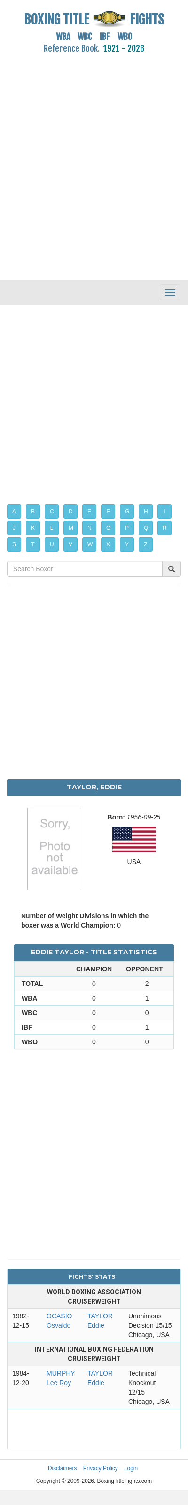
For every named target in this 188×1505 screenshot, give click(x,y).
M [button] (71, 528)
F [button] (108, 511)
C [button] (52, 511)
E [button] (89, 511)
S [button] (14, 544)
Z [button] (145, 544)
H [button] (146, 511)
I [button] (164, 511)
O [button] (108, 528)
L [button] (52, 528)
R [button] (165, 528)
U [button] (52, 544)
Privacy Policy (100, 1468)
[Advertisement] (88, 161)
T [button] (32, 544)
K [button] (33, 528)
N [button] (89, 528)
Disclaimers (62, 1468)
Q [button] (146, 528)
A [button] (14, 511)
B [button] (33, 511)
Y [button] (127, 544)
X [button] (108, 544)
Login (131, 1468)
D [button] (71, 511)
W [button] (90, 544)
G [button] (127, 511)
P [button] (127, 528)
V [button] (70, 544)
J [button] (14, 528)
